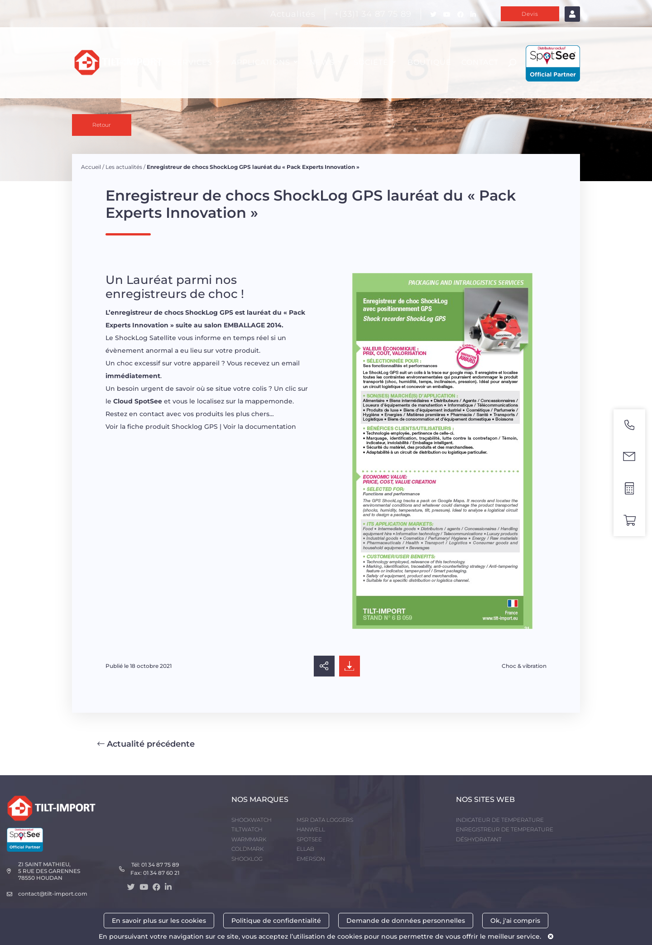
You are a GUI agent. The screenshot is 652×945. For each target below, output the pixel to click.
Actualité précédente (146, 744)
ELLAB (305, 848)
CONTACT (480, 62)
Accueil (91, 166)
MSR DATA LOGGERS (325, 819)
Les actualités (123, 166)
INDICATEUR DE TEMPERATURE (500, 819)
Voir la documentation (259, 426)
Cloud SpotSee (137, 401)
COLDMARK (247, 848)
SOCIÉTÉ (371, 62)
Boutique (429, 62)
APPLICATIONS (260, 62)
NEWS (322, 62)
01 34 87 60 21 (161, 872)
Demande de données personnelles (405, 920)
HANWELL (311, 829)
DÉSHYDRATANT (479, 839)
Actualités (293, 14)
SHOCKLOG (247, 858)
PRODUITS (131, 62)
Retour (101, 124)
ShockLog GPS (209, 312)
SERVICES (192, 62)
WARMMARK (248, 839)
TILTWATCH (247, 829)
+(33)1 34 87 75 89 (373, 14)
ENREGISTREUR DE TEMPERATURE (504, 829)
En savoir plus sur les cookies (159, 920)
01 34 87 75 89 (160, 864)
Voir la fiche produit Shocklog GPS (161, 426)
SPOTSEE (309, 839)
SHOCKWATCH (251, 819)
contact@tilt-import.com (52, 893)
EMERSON (311, 858)
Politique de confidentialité (276, 920)
